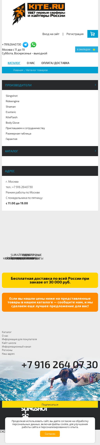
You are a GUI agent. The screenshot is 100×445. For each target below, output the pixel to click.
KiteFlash (11, 117)
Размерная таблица (18, 133)
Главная (18, 70)
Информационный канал (16, 346)
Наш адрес (8, 353)
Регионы (7, 350)
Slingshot (12, 95)
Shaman (11, 106)
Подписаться (50, 404)
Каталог (14, 63)
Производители (18, 85)
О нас (31, 63)
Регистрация (74, 34)
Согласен (50, 433)
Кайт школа (9, 342)
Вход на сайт (50, 34)
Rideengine (12, 101)
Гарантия (11, 138)
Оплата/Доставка (55, 63)
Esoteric (11, 112)
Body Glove (12, 122)
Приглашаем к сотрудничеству (25, 128)
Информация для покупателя (19, 339)
